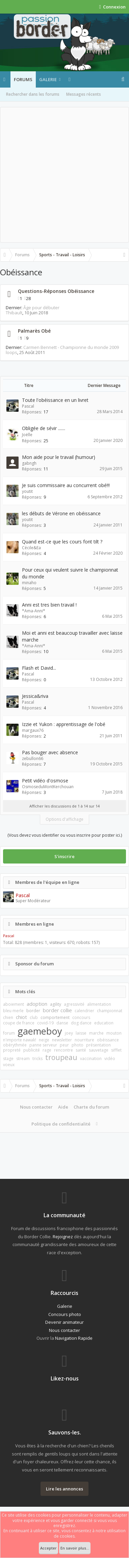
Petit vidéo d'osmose (45, 780)
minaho (29, 583)
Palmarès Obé (34, 331)
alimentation (99, 1004)
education (103, 1023)
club (34, 1017)
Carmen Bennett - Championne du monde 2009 (71, 347)
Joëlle (27, 435)
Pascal (28, 406)
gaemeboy (40, 1031)
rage (47, 1050)
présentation (98, 1045)
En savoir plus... (74, 1548)
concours (81, 1017)
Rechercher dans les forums (32, 94)
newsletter (62, 1040)
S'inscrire (64, 856)
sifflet (116, 1050)
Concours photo (64, 1314)
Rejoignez (63, 1237)
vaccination (91, 1058)
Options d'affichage (64, 819)
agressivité (74, 1004)
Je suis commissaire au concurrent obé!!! (66, 485)
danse (62, 1023)
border (33, 1011)
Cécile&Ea (31, 548)
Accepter (48, 1548)
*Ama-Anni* (33, 611)
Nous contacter (36, 1107)
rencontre (63, 1050)
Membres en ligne (34, 924)
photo (77, 1045)
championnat (109, 1011)
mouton (114, 1033)
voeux (9, 1065)
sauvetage (98, 1050)
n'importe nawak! (19, 1040)
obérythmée (15, 1045)
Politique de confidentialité (61, 1124)
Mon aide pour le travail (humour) (58, 457)
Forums (23, 79)
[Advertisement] (64, 175)
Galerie (48, 79)
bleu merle (13, 1011)
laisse (81, 1033)
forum (9, 1033)
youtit (27, 491)
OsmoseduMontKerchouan (48, 787)
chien (8, 1017)
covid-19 (45, 1023)
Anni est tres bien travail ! (49, 604)
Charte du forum (91, 1107)
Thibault (14, 313)
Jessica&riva (35, 696)
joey (69, 1033)
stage (8, 1058)
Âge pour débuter (41, 307)
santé (81, 1050)
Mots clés (25, 991)
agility (55, 1004)
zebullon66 (32, 758)
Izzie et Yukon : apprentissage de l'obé (63, 724)
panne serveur (43, 1045)
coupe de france (18, 1023)
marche (96, 1033)
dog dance (81, 1023)
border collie (57, 1010)
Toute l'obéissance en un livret (55, 400)
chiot (21, 1017)
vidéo (109, 1058)
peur (64, 1045)
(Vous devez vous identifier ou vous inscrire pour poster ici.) (64, 835)
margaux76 (33, 730)
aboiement (13, 1004)
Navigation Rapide (74, 1338)
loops (11, 352)
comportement (55, 1017)
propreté (12, 1050)
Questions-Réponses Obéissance (56, 291)
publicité (31, 1050)
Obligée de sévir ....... (43, 428)
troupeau (61, 1057)
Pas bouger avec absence (50, 752)
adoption (37, 1003)
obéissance (108, 1040)
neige (44, 1040)
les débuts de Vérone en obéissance (61, 513)
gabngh (29, 463)
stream (23, 1058)
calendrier (84, 1011)
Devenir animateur (64, 1322)
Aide (63, 1107)
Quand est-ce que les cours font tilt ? (62, 541)
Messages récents (83, 94)
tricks (37, 1058)
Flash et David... (39, 668)
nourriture (84, 1040)
